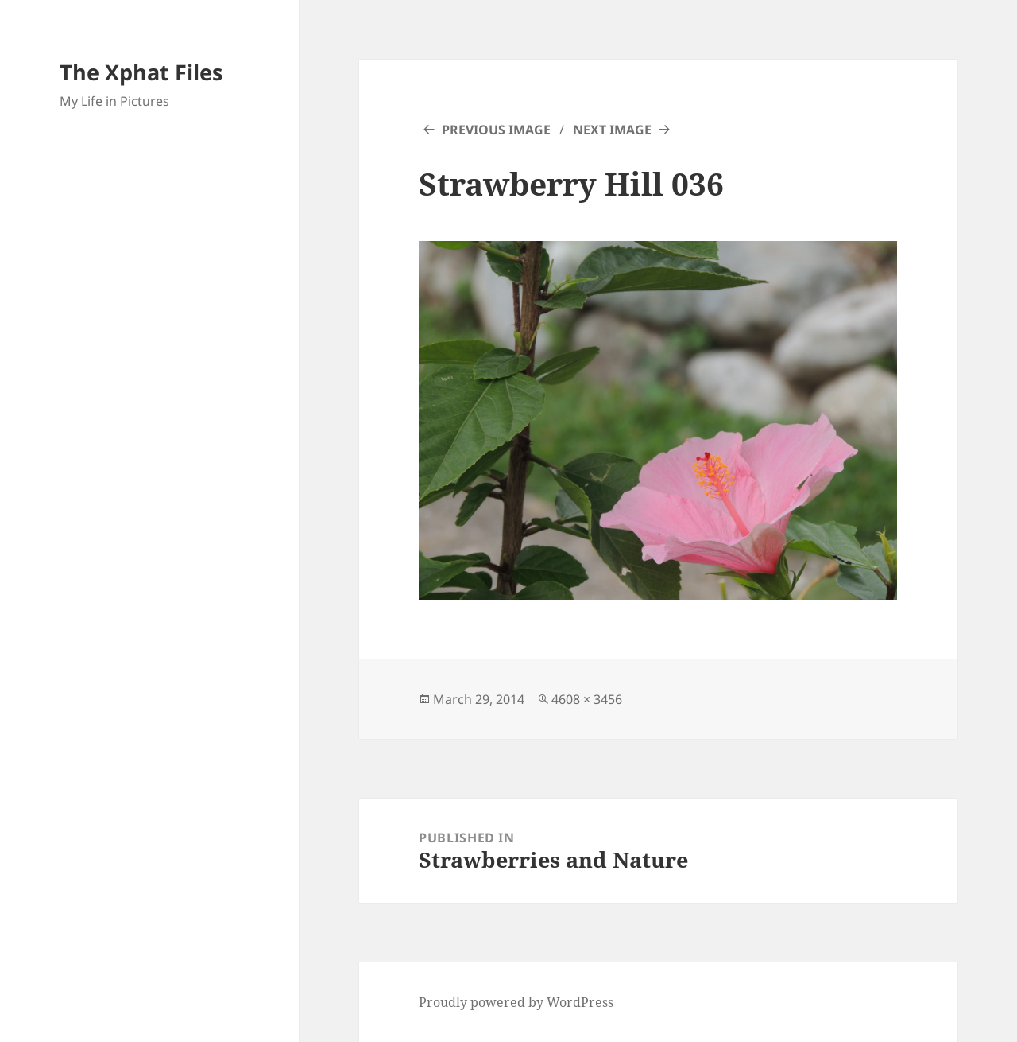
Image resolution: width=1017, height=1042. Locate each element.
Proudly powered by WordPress (516, 1002)
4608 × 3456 (586, 699)
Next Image (612, 129)
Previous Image (496, 129)
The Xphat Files (141, 72)
